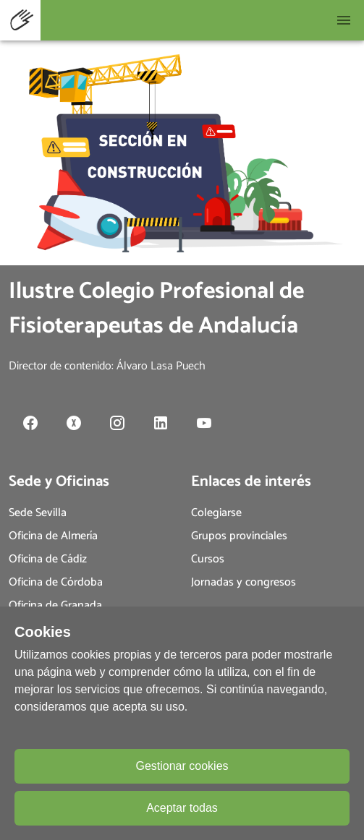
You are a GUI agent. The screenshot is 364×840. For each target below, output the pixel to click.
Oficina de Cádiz (48, 559)
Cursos (207, 559)
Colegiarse (216, 513)
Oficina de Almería (53, 536)
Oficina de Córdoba (56, 582)
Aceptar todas (182, 808)
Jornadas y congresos (243, 582)
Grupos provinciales (239, 536)
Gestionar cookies (181, 766)
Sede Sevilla (38, 513)
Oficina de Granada (55, 605)
